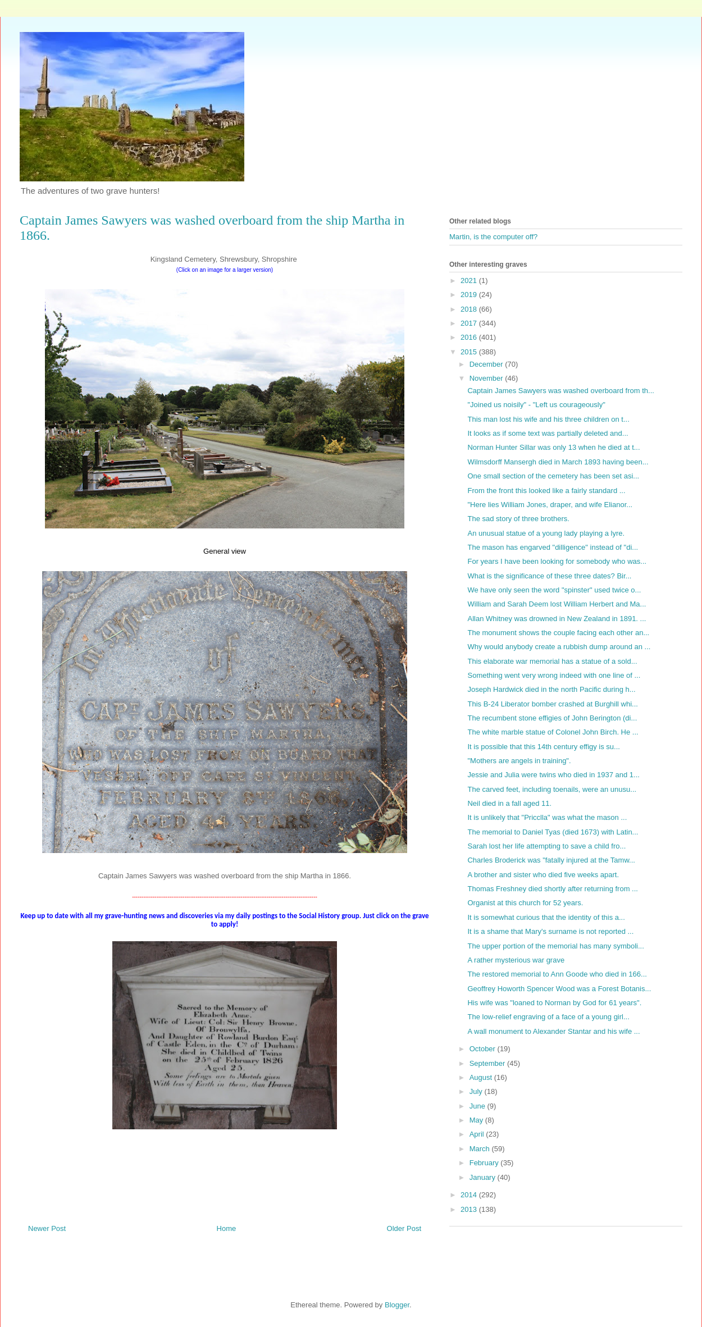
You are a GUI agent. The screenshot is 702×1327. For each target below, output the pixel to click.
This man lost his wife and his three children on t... (548, 419)
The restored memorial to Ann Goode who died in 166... (556, 974)
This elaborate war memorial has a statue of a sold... (552, 661)
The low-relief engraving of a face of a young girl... (548, 1017)
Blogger (397, 1305)
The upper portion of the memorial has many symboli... (555, 946)
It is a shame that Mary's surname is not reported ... (550, 931)
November (487, 378)
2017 (470, 323)
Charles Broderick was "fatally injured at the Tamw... (551, 860)
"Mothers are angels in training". (519, 760)
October (483, 1049)
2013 (470, 1209)
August (481, 1077)
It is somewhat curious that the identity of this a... (545, 917)
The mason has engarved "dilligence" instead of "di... (552, 547)
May (477, 1120)
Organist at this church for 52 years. (525, 903)
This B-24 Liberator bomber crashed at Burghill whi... (552, 704)
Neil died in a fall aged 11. (509, 803)
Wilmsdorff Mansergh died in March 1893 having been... (557, 462)
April (477, 1134)
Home (226, 1228)
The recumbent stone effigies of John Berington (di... (552, 718)
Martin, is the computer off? (493, 236)
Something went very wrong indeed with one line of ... (553, 675)
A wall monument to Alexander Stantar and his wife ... (553, 1031)
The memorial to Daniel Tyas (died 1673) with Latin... (552, 832)
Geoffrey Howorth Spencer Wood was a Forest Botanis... (559, 988)
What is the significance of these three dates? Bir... (549, 576)
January (483, 1177)
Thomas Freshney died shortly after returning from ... (552, 888)
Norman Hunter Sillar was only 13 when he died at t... (553, 447)
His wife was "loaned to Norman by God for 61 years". (554, 1002)
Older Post (404, 1228)
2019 (470, 294)
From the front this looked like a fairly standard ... (546, 490)
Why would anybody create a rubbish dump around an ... (558, 646)
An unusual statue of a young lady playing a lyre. (545, 533)
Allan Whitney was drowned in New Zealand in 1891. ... (556, 618)
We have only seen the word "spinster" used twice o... (554, 590)
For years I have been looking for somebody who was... (556, 561)
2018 (470, 309)
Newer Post (47, 1228)
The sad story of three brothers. (518, 518)
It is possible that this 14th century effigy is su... (543, 746)
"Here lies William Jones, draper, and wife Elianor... (549, 504)
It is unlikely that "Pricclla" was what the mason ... (547, 817)
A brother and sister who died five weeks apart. (543, 874)
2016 (470, 337)
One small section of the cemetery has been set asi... (553, 476)
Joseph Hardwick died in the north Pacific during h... (551, 689)
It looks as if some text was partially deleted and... (547, 433)
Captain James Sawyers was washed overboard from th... (560, 390)
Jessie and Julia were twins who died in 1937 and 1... (553, 774)
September (488, 1063)
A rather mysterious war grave (515, 960)
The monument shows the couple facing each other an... (558, 632)
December (487, 364)
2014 (470, 1195)
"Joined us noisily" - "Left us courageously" (536, 404)
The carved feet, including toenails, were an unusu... (551, 789)
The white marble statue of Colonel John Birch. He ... (552, 732)
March (480, 1148)
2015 (470, 352)
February (485, 1163)
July (477, 1091)
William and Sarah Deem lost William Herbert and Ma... (556, 604)
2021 (470, 280)
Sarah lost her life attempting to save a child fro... (546, 846)
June (478, 1106)
